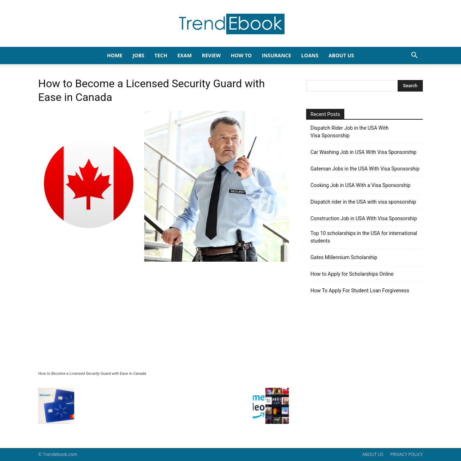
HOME (114, 55)
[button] (414, 56)
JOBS (138, 55)
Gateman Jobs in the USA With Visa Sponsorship (365, 169)
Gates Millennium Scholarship (343, 257)
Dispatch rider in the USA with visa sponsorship (363, 202)
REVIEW (211, 55)
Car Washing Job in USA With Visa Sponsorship (363, 152)
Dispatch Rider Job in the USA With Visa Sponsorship (349, 131)
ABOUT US (372, 454)
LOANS (309, 55)
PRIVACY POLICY (406, 454)
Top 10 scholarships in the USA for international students (363, 237)
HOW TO (241, 55)
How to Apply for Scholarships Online (352, 274)
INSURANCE (276, 55)
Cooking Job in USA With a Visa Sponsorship (360, 185)
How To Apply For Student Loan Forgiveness (359, 290)
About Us (341, 55)
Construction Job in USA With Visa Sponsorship (363, 218)
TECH (161, 55)
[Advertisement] (163, 317)
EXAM (184, 55)
